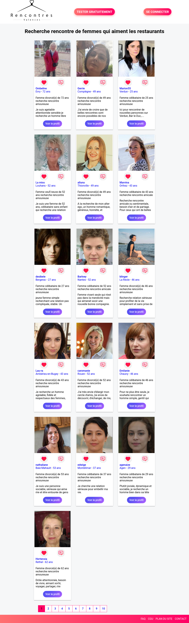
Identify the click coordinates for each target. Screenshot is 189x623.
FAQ (143, 618)
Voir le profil (52, 123)
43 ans (133, 185)
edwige (82, 464)
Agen (123, 468)
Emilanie (125, 370)
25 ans (134, 91)
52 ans (51, 185)
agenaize (125, 464)
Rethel (39, 562)
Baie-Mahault (43, 468)
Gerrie (81, 88)
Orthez (123, 185)
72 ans (46, 91)
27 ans (52, 279)
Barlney (82, 276)
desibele (40, 276)
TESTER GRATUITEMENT (94, 12)
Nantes (82, 279)
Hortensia (41, 558)
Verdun (124, 91)
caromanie (84, 370)
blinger (124, 276)
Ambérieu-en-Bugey (47, 373)
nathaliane (42, 464)
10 (103, 608)
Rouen (81, 373)
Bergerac (41, 279)
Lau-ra (39, 370)
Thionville (83, 185)
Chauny (124, 373)
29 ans (132, 468)
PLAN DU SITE (164, 618)
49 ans (97, 91)
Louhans (41, 185)
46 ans (135, 279)
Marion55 (125, 88)
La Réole (125, 279)
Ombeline (41, 88)
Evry (38, 91)
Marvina (124, 182)
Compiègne (84, 91)
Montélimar (84, 468)
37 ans (97, 468)
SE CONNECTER (157, 12)
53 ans (57, 468)
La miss (40, 182)
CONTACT (181, 618)
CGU (150, 618)
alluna (81, 182)
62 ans (49, 562)
